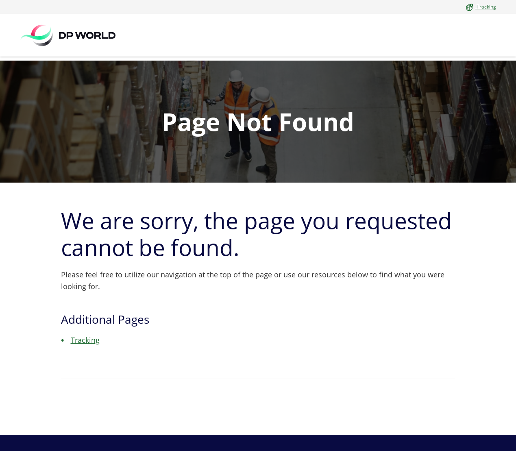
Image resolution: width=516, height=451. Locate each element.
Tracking (485, 6)
